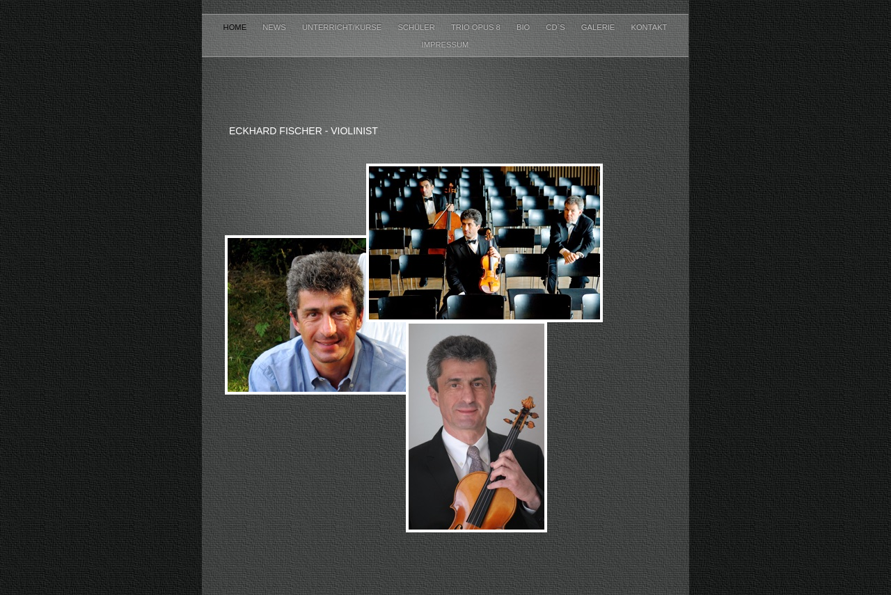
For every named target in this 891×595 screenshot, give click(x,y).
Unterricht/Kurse (343, 27)
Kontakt (649, 27)
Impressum (445, 44)
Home (236, 27)
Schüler (417, 27)
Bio (524, 27)
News (275, 27)
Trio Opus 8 (477, 27)
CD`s (556, 27)
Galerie (599, 27)
